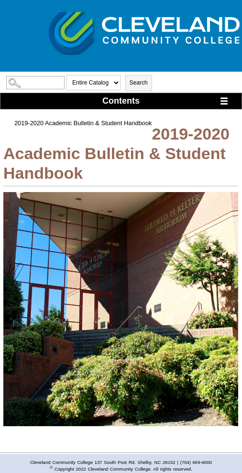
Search (139, 82)
